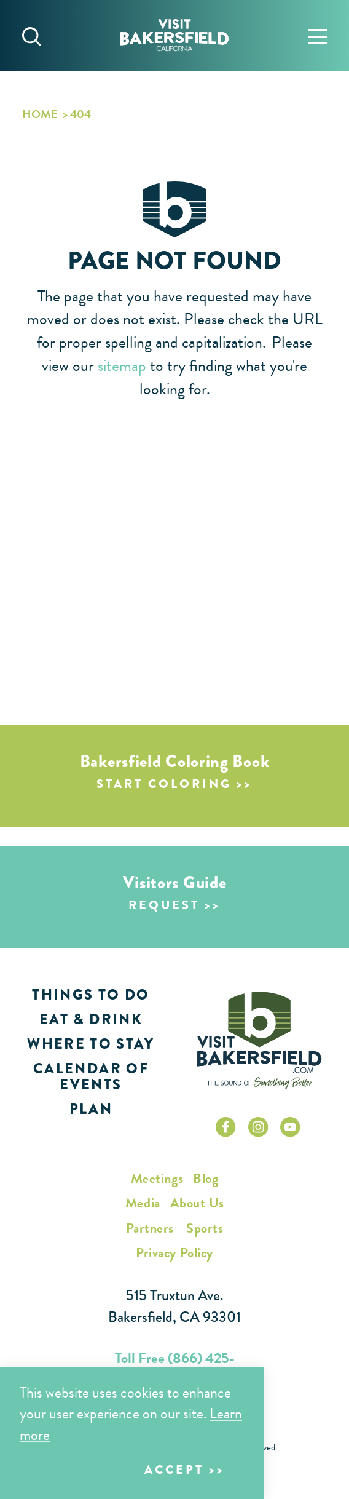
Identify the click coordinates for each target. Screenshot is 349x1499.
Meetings (157, 1178)
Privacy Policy (174, 1253)
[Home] (174, 35)
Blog (205, 1178)
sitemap (122, 366)
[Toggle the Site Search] (31, 35)
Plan (90, 1109)
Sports (204, 1228)
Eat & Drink (91, 1019)
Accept (174, 1470)
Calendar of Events (91, 1076)
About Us (197, 1203)
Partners (150, 1228)
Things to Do (90, 994)
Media (142, 1203)
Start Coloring (164, 784)
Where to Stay (91, 1043)
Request (164, 905)
